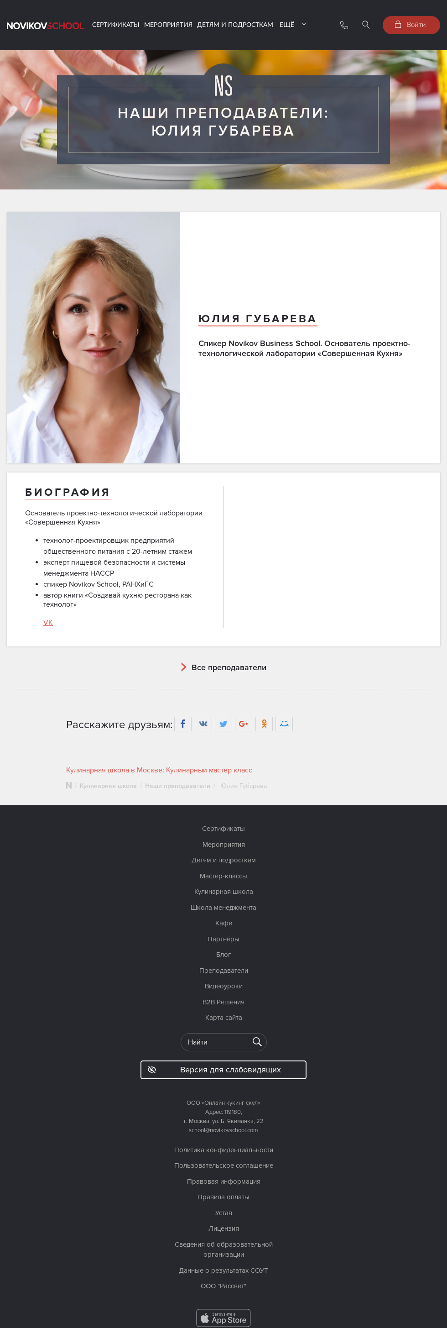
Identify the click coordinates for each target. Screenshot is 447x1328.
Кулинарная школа (108, 786)
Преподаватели (223, 970)
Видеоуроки (224, 986)
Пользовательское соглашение (223, 1165)
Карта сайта (223, 1017)
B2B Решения (223, 1002)
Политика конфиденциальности (223, 1150)
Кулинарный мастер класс (209, 770)
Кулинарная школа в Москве (114, 770)
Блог (223, 954)
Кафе (223, 923)
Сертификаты (116, 24)
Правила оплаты (223, 1197)
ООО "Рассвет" (223, 1286)
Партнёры (223, 939)
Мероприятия (168, 24)
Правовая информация (223, 1181)
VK (48, 622)
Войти (410, 24)
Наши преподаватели (177, 786)
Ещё (287, 24)
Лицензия (223, 1228)
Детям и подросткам (235, 24)
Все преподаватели (229, 667)
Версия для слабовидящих (214, 1070)
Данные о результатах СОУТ (223, 1270)
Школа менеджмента (223, 907)
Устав (223, 1213)
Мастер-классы (223, 876)
